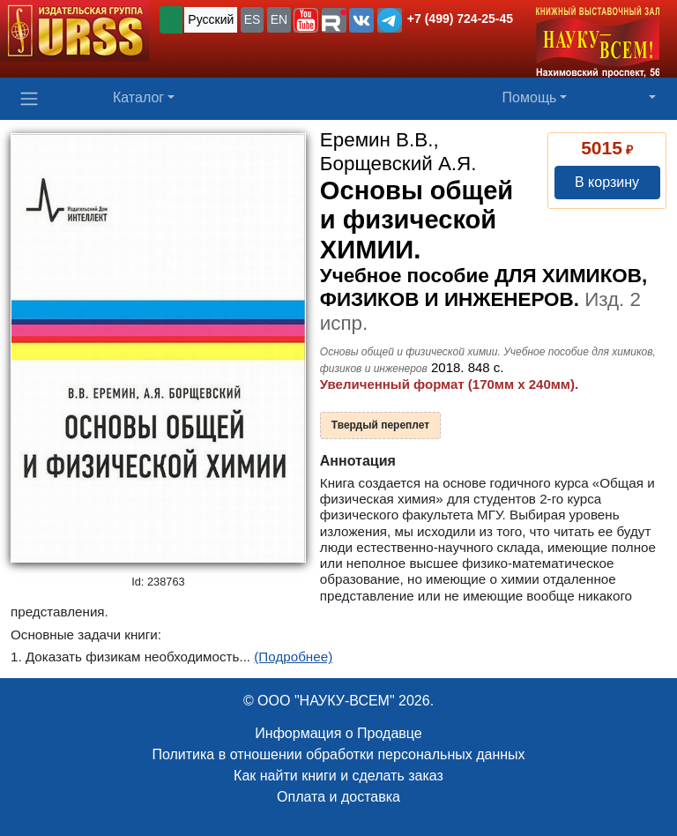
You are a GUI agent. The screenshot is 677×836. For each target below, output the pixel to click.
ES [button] (252, 19)
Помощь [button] (529, 97)
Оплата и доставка (338, 796)
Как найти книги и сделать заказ (338, 775)
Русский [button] (211, 19)
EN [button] (279, 19)
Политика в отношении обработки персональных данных (338, 754)
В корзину (607, 182)
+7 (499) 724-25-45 (460, 18)
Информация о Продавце (338, 733)
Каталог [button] (138, 97)
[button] (306, 20)
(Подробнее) (293, 656)
